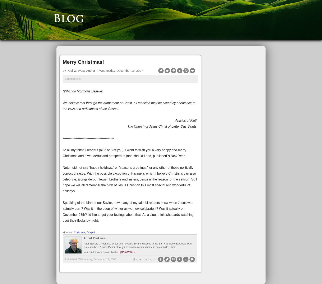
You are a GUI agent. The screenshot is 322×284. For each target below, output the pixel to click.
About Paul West (95, 238)
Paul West (90, 243)
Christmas (79, 232)
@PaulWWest (127, 252)
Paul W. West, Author (81, 70)
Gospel (91, 232)
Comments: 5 (73, 78)
